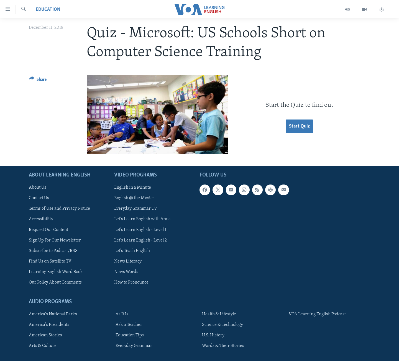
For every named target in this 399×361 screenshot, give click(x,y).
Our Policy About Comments (55, 282)
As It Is (122, 314)
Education (48, 9)
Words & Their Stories (223, 346)
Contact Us (39, 198)
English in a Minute (132, 187)
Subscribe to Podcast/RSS (53, 250)
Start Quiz (299, 126)
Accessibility (41, 219)
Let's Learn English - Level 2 (140, 240)
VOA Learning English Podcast (317, 314)
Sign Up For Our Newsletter (55, 240)
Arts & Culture (43, 346)
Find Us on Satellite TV (50, 261)
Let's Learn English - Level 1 (140, 229)
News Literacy (128, 261)
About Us (37, 187)
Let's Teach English (132, 250)
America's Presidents (49, 325)
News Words (126, 271)
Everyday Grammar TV (135, 208)
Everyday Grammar (134, 346)
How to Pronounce (131, 282)
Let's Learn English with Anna (142, 219)
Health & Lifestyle (219, 314)
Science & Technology (222, 325)
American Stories (45, 335)
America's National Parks (53, 314)
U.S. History (213, 335)
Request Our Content (48, 229)
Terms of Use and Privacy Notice (59, 208)
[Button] (38, 80)
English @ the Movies (134, 198)
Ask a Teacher (129, 325)
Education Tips (130, 335)
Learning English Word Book (56, 271)
